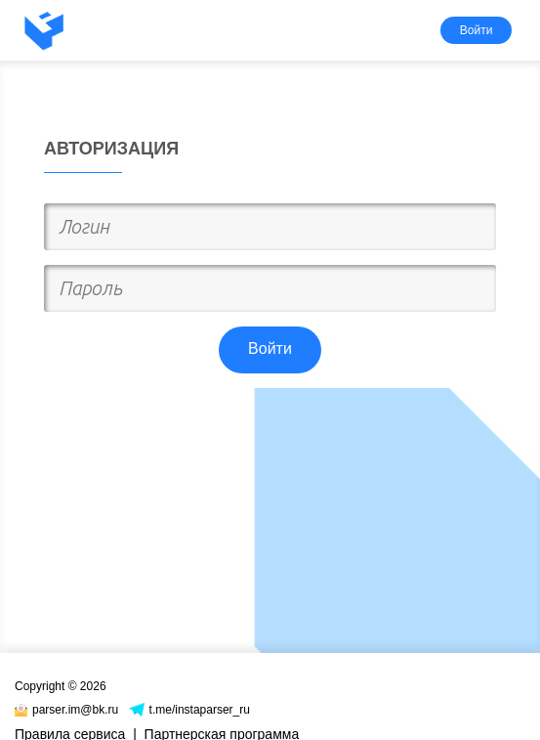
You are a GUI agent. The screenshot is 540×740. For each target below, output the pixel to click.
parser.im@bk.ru (66, 710)
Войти (476, 30)
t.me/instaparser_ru (189, 710)
